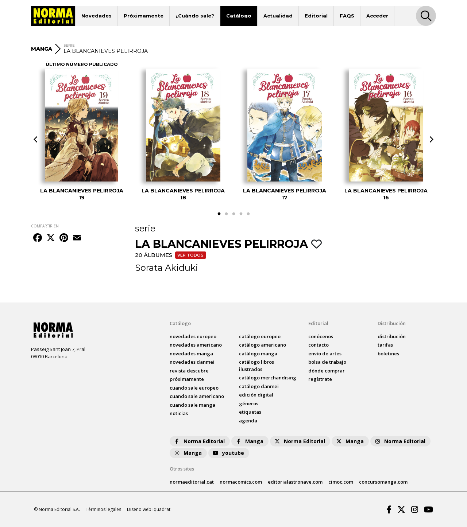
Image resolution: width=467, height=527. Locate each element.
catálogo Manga (258, 353)
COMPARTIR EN (45, 226)
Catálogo (238, 16)
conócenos (320, 336)
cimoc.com (340, 482)
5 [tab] (248, 214)
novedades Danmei (192, 362)
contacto (318, 344)
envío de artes (324, 353)
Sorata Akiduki (166, 267)
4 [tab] (240, 214)
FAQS (347, 16)
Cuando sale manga (192, 405)
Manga (249, 441)
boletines (388, 353)
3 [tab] (233, 214)
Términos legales (103, 509)
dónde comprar (326, 370)
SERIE (69, 45)
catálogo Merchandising (267, 377)
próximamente (187, 379)
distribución (392, 336)
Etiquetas (250, 412)
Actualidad (278, 16)
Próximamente (143, 16)
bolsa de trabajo (327, 362)
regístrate (320, 379)
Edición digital (256, 394)
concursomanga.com (383, 482)
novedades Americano (196, 344)
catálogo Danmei (259, 386)
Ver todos (190, 255)
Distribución (392, 323)
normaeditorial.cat (192, 482)
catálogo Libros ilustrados (256, 365)
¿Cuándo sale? (194, 16)
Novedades (96, 16)
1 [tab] (219, 214)
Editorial (316, 16)
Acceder (377, 16)
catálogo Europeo (260, 336)
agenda (248, 420)
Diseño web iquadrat (148, 509)
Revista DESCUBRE (189, 370)
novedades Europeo (193, 336)
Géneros (248, 403)
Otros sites (182, 468)
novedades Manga (191, 353)
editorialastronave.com (295, 482)
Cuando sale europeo (194, 387)
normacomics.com (241, 482)
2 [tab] (226, 214)
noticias (179, 413)
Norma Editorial (199, 441)
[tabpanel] (81, 134)
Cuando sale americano (197, 396)
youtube (228, 452)
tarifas (385, 344)
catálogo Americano (262, 344)
